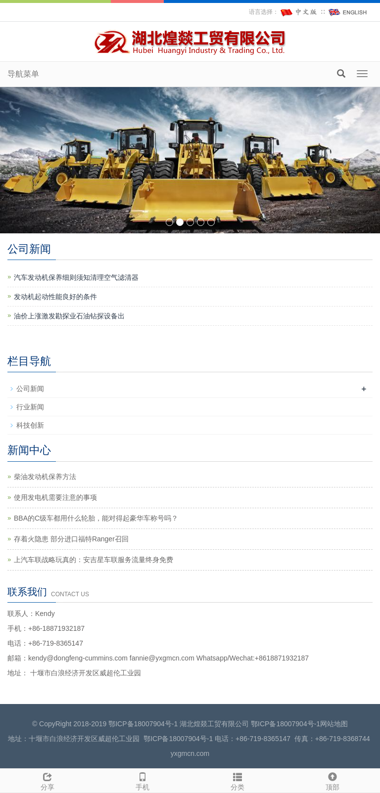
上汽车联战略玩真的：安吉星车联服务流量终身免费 (93, 560)
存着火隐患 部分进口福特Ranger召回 (71, 539)
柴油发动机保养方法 (45, 477)
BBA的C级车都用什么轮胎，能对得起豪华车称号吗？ (96, 518)
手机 (142, 780)
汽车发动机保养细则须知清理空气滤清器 (76, 277)
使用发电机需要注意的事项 (55, 497)
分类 (237, 780)
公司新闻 (30, 389)
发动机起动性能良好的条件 (55, 297)
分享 (47, 780)
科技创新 (30, 425)
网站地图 (334, 724)
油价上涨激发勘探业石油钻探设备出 (69, 316)
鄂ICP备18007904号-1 (143, 724)
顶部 (332, 780)
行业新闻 (30, 407)
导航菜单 (23, 74)
